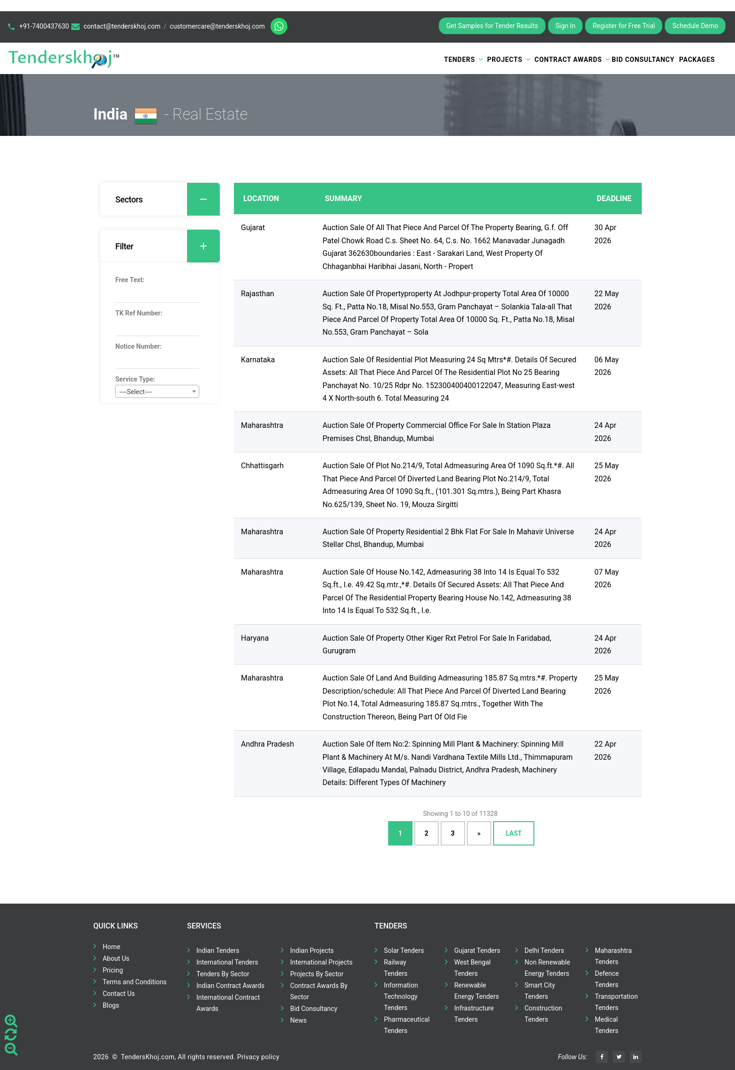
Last (514, 833)
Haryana (255, 638)
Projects (504, 59)
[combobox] (157, 391)
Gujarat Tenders (477, 950)
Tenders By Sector (222, 974)
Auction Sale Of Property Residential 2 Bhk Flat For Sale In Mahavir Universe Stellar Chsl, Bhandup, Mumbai (448, 538)
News (298, 1020)
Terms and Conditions (135, 982)
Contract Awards (568, 59)
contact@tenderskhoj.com (121, 26)
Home (111, 946)
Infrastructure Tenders (474, 1013)
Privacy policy (258, 1057)
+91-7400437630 (44, 26)
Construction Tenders (543, 1013)
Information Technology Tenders (401, 996)
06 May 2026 (606, 366)
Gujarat (253, 227)
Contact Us (119, 993)
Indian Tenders (218, 950)
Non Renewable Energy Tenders (547, 967)
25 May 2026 (606, 472)
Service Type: (135, 379)
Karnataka (258, 359)
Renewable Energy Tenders (476, 990)
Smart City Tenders (540, 990)
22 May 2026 (606, 300)
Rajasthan (257, 293)
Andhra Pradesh (267, 744)
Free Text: (129, 280)
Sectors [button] (167, 199)
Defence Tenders (607, 979)
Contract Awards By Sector (318, 991)
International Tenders (227, 962)
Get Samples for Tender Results (492, 26)
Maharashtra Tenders (613, 956)
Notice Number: (138, 346)
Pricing (113, 970)
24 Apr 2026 (605, 431)
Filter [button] (167, 246)
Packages (697, 59)
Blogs (111, 1005)
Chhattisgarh (262, 465)
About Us (116, 958)
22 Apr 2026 (605, 750)
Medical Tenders (606, 1025)
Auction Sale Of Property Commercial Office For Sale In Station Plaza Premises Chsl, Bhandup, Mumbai (436, 431)
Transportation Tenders (616, 1002)
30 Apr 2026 (605, 234)
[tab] (160, 199)
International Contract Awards (228, 1003)
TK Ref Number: (138, 313)
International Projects (321, 962)
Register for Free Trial (623, 26)
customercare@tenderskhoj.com (217, 26)
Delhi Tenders (544, 950)
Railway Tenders (395, 967)
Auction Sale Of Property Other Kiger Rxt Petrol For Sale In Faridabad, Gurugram (436, 644)
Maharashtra (262, 425)
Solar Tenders (404, 950)
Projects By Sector (317, 974)
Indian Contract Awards (230, 985)
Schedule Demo (695, 26)
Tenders (459, 59)
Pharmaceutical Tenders (407, 1025)
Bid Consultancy (643, 59)
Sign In (565, 26)
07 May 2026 (606, 578)
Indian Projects (312, 950)
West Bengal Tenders (472, 967)
